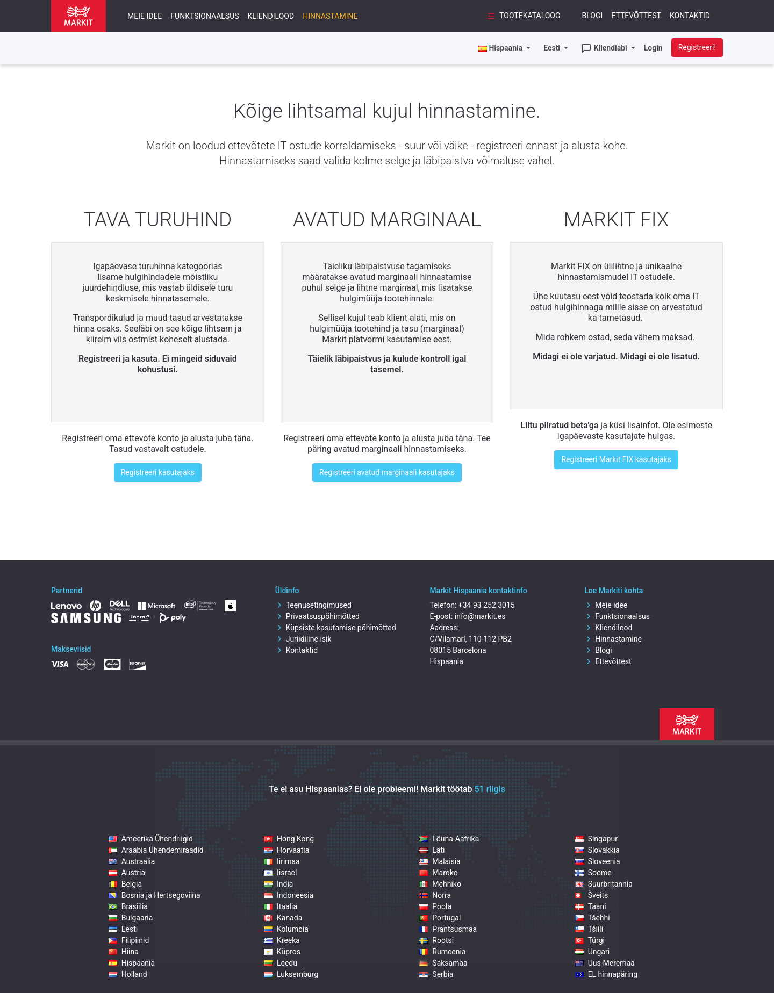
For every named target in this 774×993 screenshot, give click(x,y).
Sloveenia (597, 861)
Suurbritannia (604, 884)
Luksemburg (291, 974)
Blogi (592, 15)
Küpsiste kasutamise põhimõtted (335, 627)
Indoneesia (288, 895)
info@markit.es (480, 616)
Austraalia (132, 861)
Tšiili (589, 929)
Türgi (590, 940)
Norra (435, 895)
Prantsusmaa (448, 929)
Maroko (438, 872)
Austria (127, 872)
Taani (590, 906)
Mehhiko (440, 884)
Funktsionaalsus (204, 16)
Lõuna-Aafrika (449, 838)
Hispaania (132, 963)
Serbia (436, 974)
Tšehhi (592, 917)
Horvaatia (286, 850)
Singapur (596, 838)
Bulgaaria (131, 917)
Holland (128, 974)
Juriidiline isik (303, 639)
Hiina (124, 951)
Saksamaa (443, 963)
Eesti (552, 48)
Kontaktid (690, 15)
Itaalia (280, 906)
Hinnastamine (330, 16)
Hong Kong (289, 838)
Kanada (283, 917)
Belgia (125, 884)
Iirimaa (282, 861)
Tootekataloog (523, 16)
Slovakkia (597, 850)
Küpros (282, 951)
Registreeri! (697, 47)
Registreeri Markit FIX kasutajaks (616, 459)
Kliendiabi (605, 48)
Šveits (591, 895)
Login (653, 48)
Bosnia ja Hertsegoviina (154, 895)
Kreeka (282, 940)
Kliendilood (271, 16)
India (278, 884)
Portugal (440, 917)
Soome (593, 872)
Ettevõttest (636, 15)
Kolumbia (286, 929)
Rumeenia (442, 951)
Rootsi (436, 940)
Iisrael (280, 872)
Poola (435, 906)
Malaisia (440, 861)
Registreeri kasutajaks (158, 472)
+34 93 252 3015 (486, 605)
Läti (432, 850)
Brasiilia (128, 906)
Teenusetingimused (313, 605)
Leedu (280, 963)
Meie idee (144, 16)
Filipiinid (129, 940)
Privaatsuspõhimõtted (317, 616)
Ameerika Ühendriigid (151, 838)
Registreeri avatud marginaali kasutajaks (387, 472)
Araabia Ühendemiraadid (156, 850)
